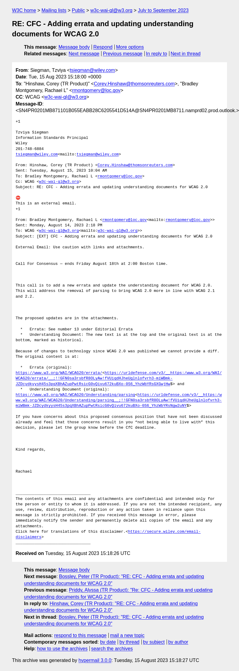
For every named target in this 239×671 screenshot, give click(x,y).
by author (178, 642)
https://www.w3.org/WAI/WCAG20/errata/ (59, 373)
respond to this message (80, 635)
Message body (74, 47)
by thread (130, 642)
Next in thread (186, 53)
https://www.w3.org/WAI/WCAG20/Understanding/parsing (75, 395)
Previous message (123, 53)
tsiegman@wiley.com (92, 70)
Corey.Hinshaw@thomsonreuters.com (134, 83)
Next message (84, 53)
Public (78, 10)
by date (108, 642)
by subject (154, 642)
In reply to (156, 53)
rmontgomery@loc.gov (96, 90)
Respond (103, 47)
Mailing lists (53, 10)
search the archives (112, 648)
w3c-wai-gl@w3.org (111, 10)
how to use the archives (62, 648)
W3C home (24, 10)
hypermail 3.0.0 (94, 660)
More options (130, 47)
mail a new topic (127, 635)
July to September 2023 (163, 10)
